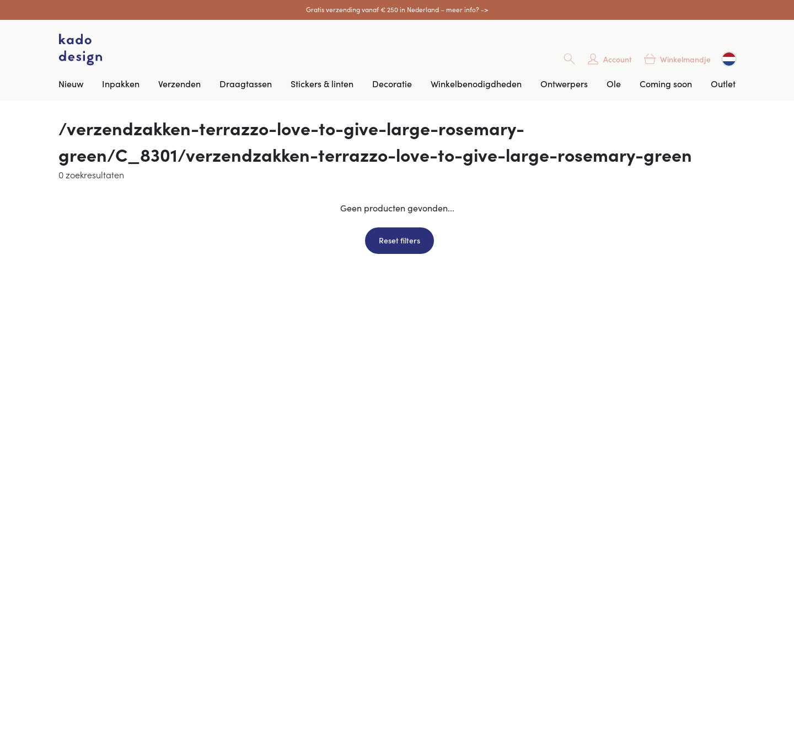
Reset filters (399, 240)
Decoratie (392, 83)
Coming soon (666, 83)
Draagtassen (245, 83)
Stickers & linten (322, 83)
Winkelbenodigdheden (476, 83)
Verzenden (179, 83)
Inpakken (121, 83)
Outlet (723, 83)
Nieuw (70, 83)
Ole (614, 83)
